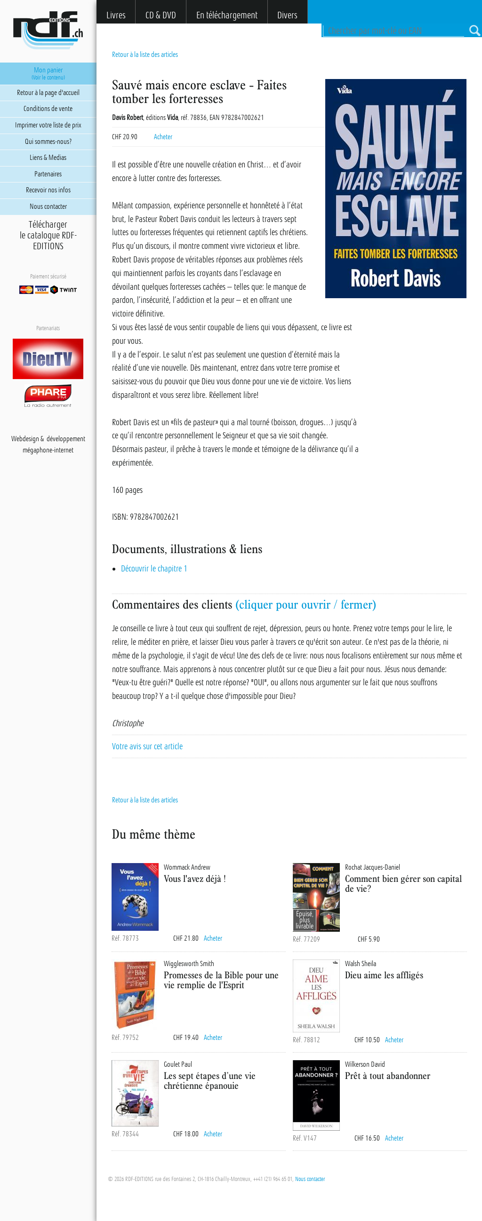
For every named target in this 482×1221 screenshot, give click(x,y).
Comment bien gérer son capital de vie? (403, 883)
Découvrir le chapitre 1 (154, 568)
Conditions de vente (48, 108)
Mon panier (48, 73)
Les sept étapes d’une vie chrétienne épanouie (210, 1080)
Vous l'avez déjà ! (195, 878)
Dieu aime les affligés (384, 974)
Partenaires (48, 174)
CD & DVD (160, 15)
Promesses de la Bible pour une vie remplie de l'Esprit (221, 979)
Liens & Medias (48, 157)
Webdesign (25, 439)
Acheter (163, 137)
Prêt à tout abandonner (387, 1075)
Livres (116, 15)
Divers (287, 15)
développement (66, 439)
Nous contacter (310, 1179)
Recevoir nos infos (48, 190)
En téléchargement (226, 15)
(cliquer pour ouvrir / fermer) (305, 604)
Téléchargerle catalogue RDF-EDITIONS (48, 235)
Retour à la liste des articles (145, 54)
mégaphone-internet (48, 450)
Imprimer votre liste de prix (48, 125)
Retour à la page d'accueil (48, 92)
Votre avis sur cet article (147, 746)
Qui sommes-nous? (48, 141)
